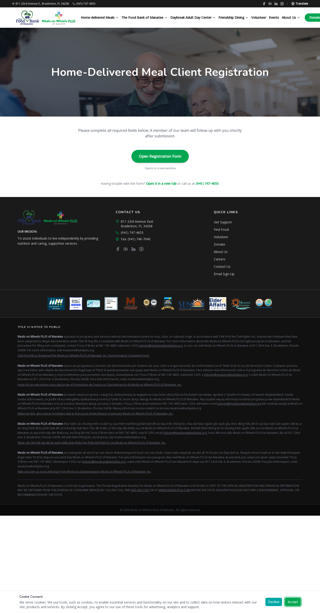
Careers (219, 259)
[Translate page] (299, 4)
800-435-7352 (140, 490)
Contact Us (222, 266)
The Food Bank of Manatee (144, 17)
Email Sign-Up (224, 274)
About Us (291, 17)
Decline (273, 602)
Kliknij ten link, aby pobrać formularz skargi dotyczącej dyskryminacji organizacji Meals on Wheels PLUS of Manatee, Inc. (95, 414)
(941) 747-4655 (207, 183)
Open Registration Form (160, 156)
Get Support (223, 222)
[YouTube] (270, 3)
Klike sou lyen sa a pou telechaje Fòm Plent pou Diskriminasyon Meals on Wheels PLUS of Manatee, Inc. (84, 472)
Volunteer (258, 17)
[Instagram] (282, 3)
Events (274, 17)
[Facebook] (264, 3)
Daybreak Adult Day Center (193, 17)
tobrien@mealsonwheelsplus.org (160, 346)
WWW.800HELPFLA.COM (174, 490)
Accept (293, 602)
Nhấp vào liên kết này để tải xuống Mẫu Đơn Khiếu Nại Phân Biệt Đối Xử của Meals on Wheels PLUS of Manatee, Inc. (92, 443)
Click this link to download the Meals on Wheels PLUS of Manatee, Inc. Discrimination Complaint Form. (84, 355)
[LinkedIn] (276, 3)
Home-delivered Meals (100, 17)
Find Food (221, 229)
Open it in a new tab (161, 183)
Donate (219, 244)
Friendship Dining (233, 17)
